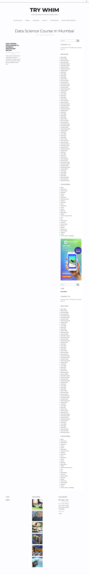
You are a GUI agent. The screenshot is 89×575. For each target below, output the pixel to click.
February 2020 (65, 177)
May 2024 (63, 95)
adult (62, 187)
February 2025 (65, 80)
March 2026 (64, 59)
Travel (27, 20)
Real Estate (64, 220)
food (62, 204)
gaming (63, 210)
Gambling (63, 205)
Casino (62, 194)
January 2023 (64, 122)
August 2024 (64, 90)
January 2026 (64, 62)
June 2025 (63, 74)
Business (36, 20)
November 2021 (65, 145)
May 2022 (63, 135)
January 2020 (64, 179)
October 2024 (64, 87)
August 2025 (64, 70)
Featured (63, 202)
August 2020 (64, 169)
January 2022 (64, 142)
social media (64, 224)
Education (63, 197)
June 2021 (63, 154)
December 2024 (65, 84)
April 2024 (63, 97)
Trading (63, 232)
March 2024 (64, 99)
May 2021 (63, 155)
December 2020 (65, 162)
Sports (62, 227)
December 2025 (65, 64)
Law (62, 217)
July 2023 (63, 112)
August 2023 (64, 110)
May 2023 (63, 115)
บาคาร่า (8, 500)
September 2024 (65, 89)
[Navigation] (86, 1)
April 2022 (63, 137)
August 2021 (64, 150)
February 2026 (65, 60)
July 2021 (63, 152)
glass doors (64, 212)
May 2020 (63, 174)
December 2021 (65, 144)
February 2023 (65, 120)
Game (62, 207)
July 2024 (63, 92)
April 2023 (63, 117)
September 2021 (65, 149)
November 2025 (65, 65)
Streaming (64, 229)
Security (63, 222)
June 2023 (63, 114)
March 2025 (64, 79)
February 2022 (65, 140)
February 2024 (65, 100)
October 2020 (64, 165)
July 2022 (63, 132)
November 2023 (65, 105)
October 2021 (64, 147)
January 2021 (64, 160)
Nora (14, 53)
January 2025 (64, 82)
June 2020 (63, 172)
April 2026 (63, 57)
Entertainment (65, 199)
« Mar (60, 513)
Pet (62, 219)
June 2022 (63, 134)
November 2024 (65, 85)
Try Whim (44, 10)
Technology (17, 20)
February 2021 (64, 159)
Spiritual (63, 225)
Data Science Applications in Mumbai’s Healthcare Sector (12, 47)
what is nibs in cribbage (67, 235)
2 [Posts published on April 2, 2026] (63, 501)
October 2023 (64, 107)
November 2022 (65, 125)
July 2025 (63, 72)
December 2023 (65, 104)
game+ (63, 209)
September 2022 (65, 129)
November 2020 (65, 164)
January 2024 (64, 102)
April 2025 (63, 77)
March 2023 (64, 119)
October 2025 (64, 67)
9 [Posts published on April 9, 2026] (63, 503)
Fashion (63, 200)
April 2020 (63, 175)
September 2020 (65, 167)
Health (44, 20)
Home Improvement (68, 20)
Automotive (54, 20)
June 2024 (63, 94)
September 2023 (65, 109)
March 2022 (64, 139)
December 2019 (65, 180)
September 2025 (65, 69)
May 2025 (63, 75)
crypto (62, 195)
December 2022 (65, 124)
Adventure (64, 189)
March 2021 (64, 157)
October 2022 (64, 127)
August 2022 (64, 130)
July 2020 (63, 170)
